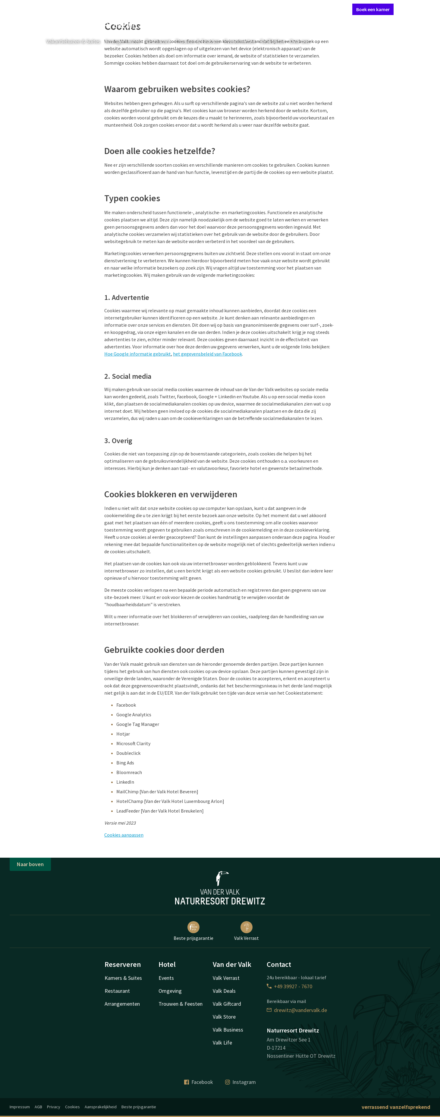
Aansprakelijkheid (101, 1106)
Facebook (198, 1081)
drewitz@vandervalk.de (297, 1010)
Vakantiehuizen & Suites (73, 41)
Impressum (20, 1106)
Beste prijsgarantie (193, 931)
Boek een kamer (373, 9)
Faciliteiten (272, 41)
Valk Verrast (246, 931)
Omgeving (170, 990)
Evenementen (239, 41)
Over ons (300, 41)
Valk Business (228, 1029)
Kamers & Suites (123, 977)
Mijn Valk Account (312, 9)
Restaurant (158, 41)
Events (166, 977)
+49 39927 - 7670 (289, 986)
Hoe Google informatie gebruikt (137, 354)
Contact (280, 9)
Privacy (53, 1106)
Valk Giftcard (227, 1003)
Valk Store (224, 1016)
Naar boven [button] (30, 864)
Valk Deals (224, 990)
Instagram (240, 1081)
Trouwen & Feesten (197, 41)
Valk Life (222, 1042)
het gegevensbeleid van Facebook (207, 354)
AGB (38, 1106)
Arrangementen (122, 41)
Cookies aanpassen (123, 835)
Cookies (72, 1106)
